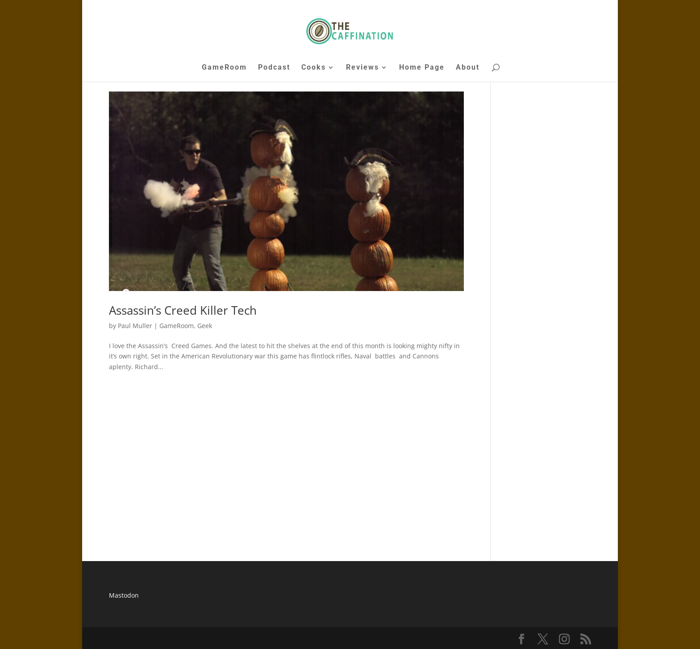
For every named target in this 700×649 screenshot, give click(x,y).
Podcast (274, 67)
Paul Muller (135, 325)
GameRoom (224, 67)
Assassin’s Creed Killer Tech (183, 310)
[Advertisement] (286, 461)
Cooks (313, 67)
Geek (204, 325)
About (467, 67)
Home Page (422, 67)
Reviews (362, 67)
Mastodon (124, 595)
